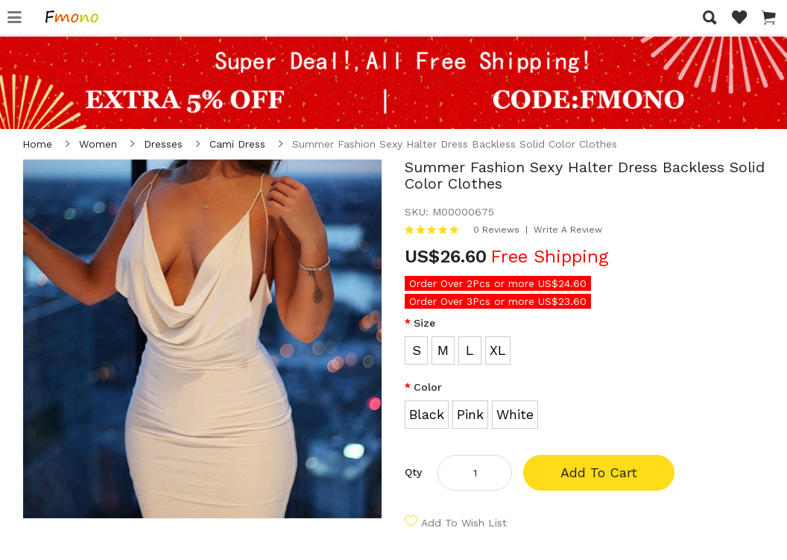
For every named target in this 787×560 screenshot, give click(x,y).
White (515, 414)
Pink (470, 414)
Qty (413, 472)
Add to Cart (598, 472)
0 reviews (496, 229)
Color (428, 387)
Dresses (163, 144)
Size (424, 323)
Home (37, 144)
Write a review (568, 229)
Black (426, 414)
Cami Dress (237, 144)
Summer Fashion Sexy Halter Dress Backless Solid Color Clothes (454, 144)
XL (498, 350)
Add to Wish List (464, 523)
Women (98, 144)
